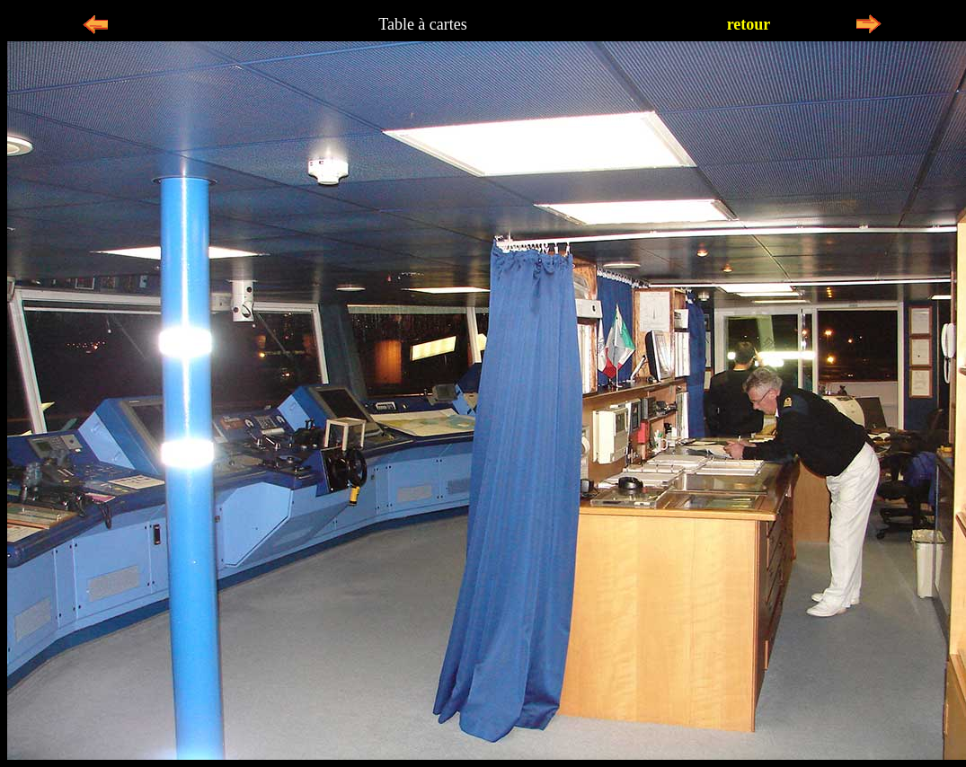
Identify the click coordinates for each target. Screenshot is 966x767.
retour (749, 24)
